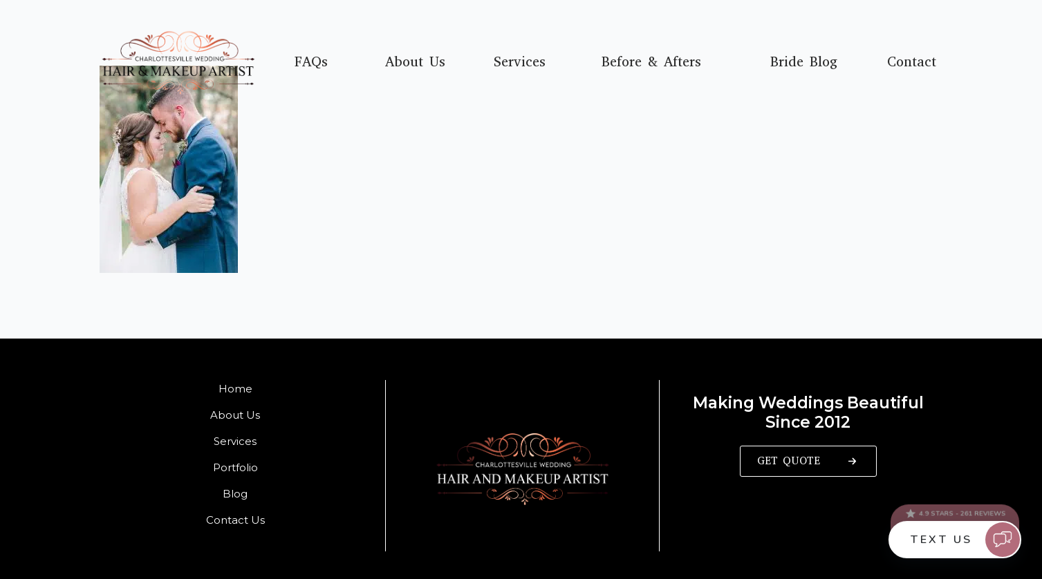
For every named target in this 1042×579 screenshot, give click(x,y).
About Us (415, 62)
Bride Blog (803, 62)
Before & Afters (651, 62)
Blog (235, 493)
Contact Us (235, 519)
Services (520, 62)
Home (235, 388)
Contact (911, 62)
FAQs (311, 62)
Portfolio (235, 467)
